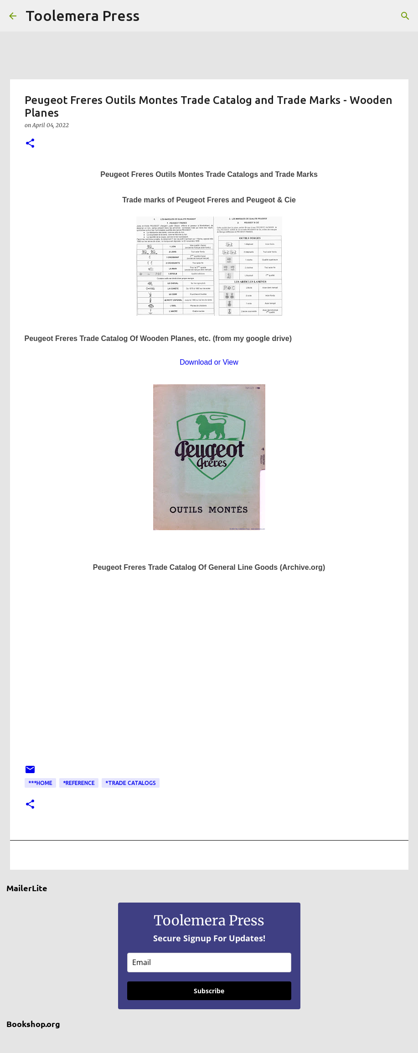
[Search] (152, 16)
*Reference (79, 783)
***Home (40, 783)
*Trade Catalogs (130, 783)
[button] (30, 144)
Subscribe (209, 990)
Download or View (209, 362)
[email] (209, 962)
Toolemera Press (82, 15)
